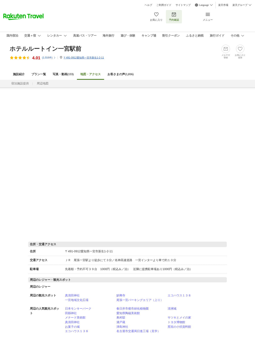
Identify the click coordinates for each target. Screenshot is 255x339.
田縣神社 (71, 313)
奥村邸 (120, 317)
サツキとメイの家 (179, 317)
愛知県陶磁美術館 (128, 313)
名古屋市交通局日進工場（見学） (138, 331)
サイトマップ (183, 5)
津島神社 (122, 326)
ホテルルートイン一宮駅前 (45, 49)
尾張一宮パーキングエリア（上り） (139, 300)
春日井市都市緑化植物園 (132, 308)
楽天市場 (223, 5)
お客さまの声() (120, 74)
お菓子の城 (72, 326)
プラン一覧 (38, 74)
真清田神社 (72, 295)
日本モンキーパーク (78, 308)
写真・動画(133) (63, 74)
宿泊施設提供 (20, 83)
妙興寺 (120, 295)
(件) (49, 57)
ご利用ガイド (163, 5)
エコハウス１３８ (179, 295)
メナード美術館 (75, 317)
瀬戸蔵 (120, 322)
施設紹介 (19, 74)
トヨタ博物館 (176, 322)
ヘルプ (148, 5)
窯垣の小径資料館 (179, 326)
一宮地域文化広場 (76, 300)
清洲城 (172, 308)
